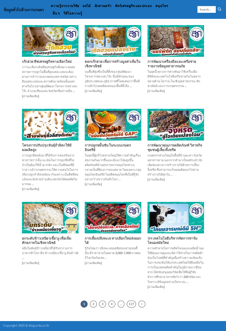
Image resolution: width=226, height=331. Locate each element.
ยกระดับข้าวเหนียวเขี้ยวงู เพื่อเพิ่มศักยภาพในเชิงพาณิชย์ (46, 240)
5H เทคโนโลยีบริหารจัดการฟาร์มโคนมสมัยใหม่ (172, 240)
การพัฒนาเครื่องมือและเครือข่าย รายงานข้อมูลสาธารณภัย (171, 63)
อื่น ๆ (56, 13)
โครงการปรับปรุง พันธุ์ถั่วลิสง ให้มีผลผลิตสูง (46, 147)
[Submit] (219, 9)
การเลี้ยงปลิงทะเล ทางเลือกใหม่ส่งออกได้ (113, 240)
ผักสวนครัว (103, 6)
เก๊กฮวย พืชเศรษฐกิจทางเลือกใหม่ (47, 61)
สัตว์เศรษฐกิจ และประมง (133, 6)
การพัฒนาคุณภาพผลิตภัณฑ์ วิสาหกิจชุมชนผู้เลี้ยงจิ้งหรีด (174, 147)
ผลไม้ (87, 6)
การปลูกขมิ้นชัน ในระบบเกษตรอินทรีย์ (108, 147)
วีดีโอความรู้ (72, 13)
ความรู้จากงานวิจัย (65, 6)
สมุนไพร (161, 6)
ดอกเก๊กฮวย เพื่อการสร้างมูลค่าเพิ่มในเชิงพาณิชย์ (112, 63)
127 (131, 304)
